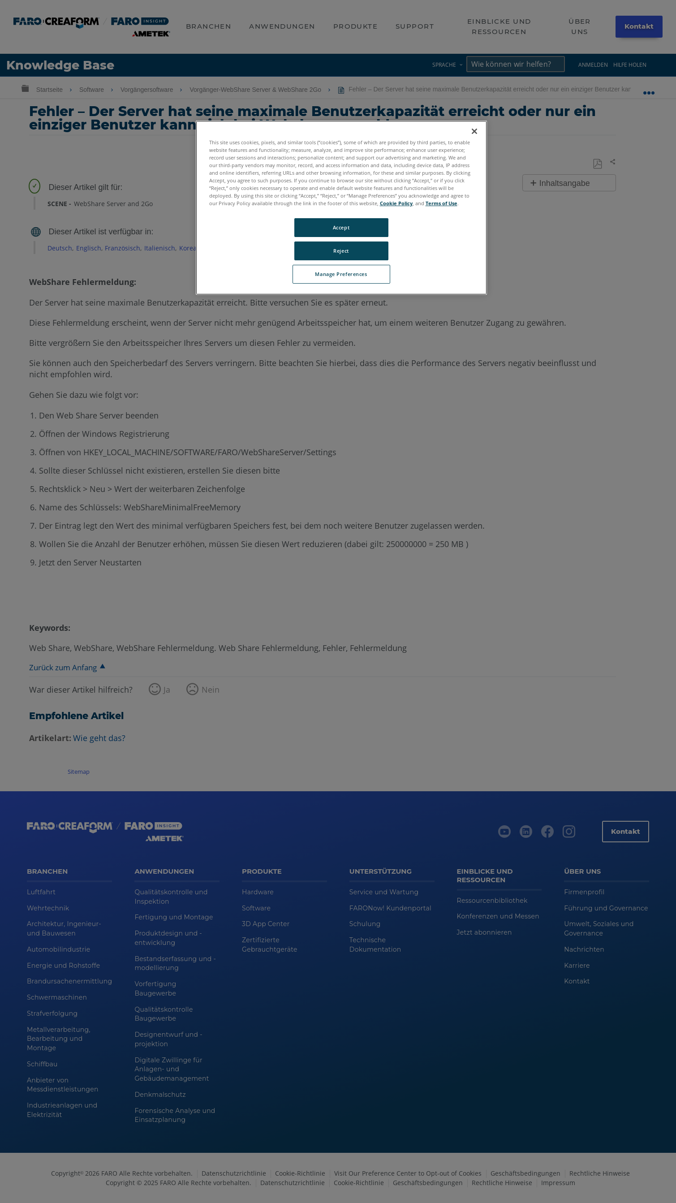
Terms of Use (441, 203)
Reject (341, 250)
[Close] (474, 131)
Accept (341, 227)
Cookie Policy (396, 203)
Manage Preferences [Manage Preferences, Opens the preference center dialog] (341, 274)
